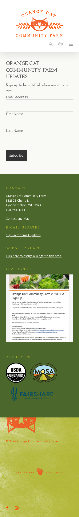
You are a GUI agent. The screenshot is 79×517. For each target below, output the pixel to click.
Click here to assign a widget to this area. (34, 256)
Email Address (17, 97)
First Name (14, 114)
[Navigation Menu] (71, 44)
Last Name (14, 130)
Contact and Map (17, 218)
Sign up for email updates (23, 235)
